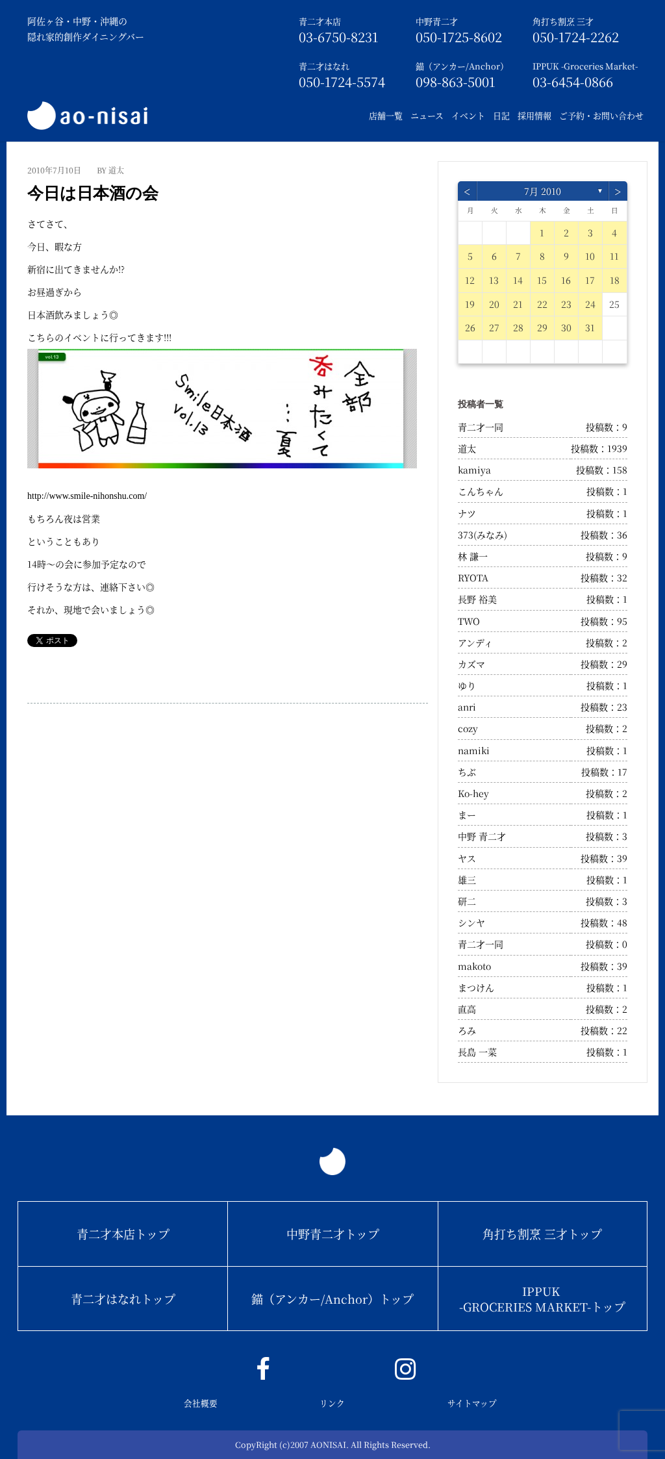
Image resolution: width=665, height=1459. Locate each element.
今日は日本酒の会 (92, 193)
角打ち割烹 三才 (563, 21)
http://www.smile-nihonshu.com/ (87, 496)
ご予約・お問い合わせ (601, 115)
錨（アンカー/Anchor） (462, 66)
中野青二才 (437, 21)
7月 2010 (542, 190)
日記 (501, 115)
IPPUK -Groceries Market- (585, 66)
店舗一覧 (386, 115)
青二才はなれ (324, 66)
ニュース (427, 115)
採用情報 (534, 115)
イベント (468, 115)
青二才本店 (320, 21)
